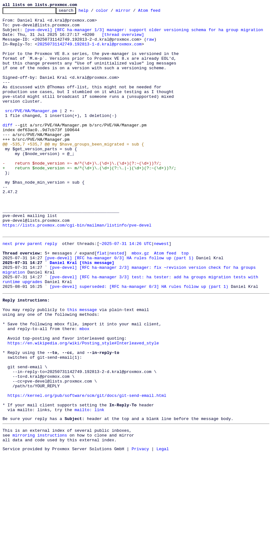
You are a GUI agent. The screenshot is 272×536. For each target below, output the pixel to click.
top (185, 300)
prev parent (28, 289)
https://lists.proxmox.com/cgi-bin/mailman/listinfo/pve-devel (77, 269)
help (93, 12)
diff (7, 149)
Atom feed (159, 12)
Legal (163, 530)
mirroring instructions (39, 515)
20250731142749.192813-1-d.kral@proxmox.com (89, 51)
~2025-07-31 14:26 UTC (125, 289)
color (112, 12)
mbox (84, 389)
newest (161, 289)
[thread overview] (123, 40)
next (7, 289)
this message (82, 367)
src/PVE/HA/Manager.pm (31, 131)
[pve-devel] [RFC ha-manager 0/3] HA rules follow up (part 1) (119, 306)
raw (150, 46)
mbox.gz (140, 300)
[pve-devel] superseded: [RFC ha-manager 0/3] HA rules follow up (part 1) (139, 340)
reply (51, 289)
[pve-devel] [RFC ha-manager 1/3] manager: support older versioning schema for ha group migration (144, 34)
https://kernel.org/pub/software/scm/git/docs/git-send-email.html (87, 469)
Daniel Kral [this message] (82, 312)
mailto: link (89, 487)
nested (116, 300)
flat (102, 300)
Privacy (140, 530)
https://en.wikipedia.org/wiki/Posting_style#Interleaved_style (83, 407)
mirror (133, 12)
